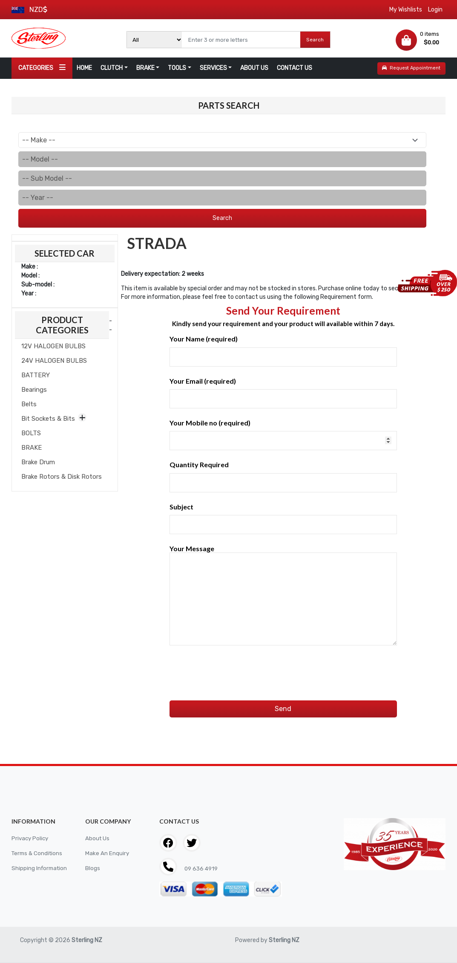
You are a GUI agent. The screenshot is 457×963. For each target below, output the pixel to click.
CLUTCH (112, 68)
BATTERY (35, 375)
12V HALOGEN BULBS (53, 346)
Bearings (34, 389)
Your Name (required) (283, 350)
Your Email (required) (283, 392)
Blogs (92, 868)
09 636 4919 (201, 868)
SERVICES (213, 68)
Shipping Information (40, 868)
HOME (84, 68)
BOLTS (31, 433)
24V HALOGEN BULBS (54, 360)
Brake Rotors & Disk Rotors (61, 476)
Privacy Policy (30, 838)
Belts (29, 404)
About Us (97, 838)
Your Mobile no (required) (283, 434)
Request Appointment (411, 68)
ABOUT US (254, 68)
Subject (283, 518)
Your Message (283, 595)
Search (315, 40)
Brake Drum (38, 462)
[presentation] (234, 664)
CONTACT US (294, 68)
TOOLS (177, 68)
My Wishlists (405, 9)
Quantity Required (283, 476)
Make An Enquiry (107, 853)
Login (435, 9)
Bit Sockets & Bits (48, 418)
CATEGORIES (42, 68)
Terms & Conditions (38, 853)
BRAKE (145, 68)
